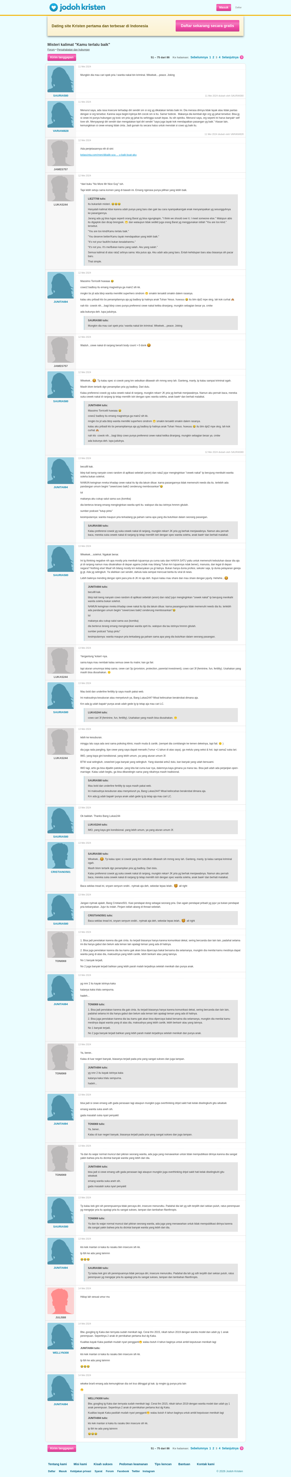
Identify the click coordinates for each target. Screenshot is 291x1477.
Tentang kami (57, 1464)
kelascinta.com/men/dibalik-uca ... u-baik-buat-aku (108, 154)
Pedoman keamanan (133, 1464)
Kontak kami (205, 1464)
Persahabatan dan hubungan (73, 49)
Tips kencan (163, 1464)
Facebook (123, 1471)
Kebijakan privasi (80, 1471)
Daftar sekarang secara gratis (207, 26)
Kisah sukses (103, 1464)
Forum (51, 49)
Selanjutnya (233, 57)
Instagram (149, 1471)
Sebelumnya (199, 57)
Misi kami (80, 1464)
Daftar (238, 7)
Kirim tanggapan (61, 57)
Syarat (98, 1471)
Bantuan (184, 1464)
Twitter (136, 1471)
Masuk (223, 7)
